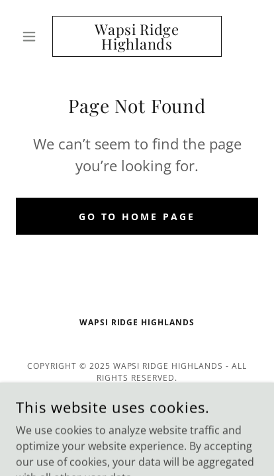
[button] (34, 36)
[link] (137, 36)
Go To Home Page (137, 216)
